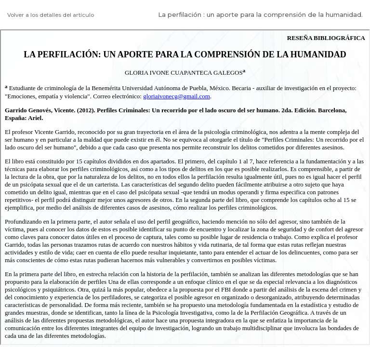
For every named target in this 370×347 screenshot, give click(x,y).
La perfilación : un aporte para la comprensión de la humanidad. (260, 14)
